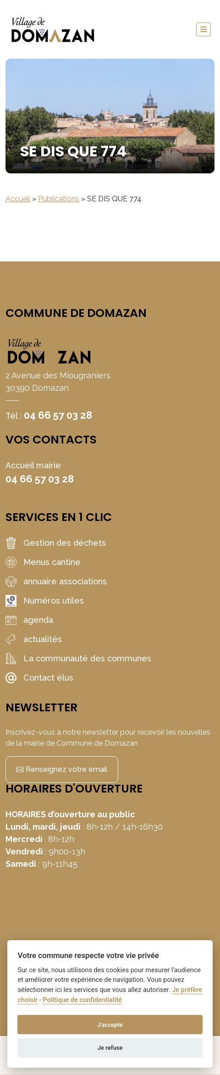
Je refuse (109, 1047)
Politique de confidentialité (82, 1000)
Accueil (18, 198)
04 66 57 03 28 (58, 415)
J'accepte (110, 1024)
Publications (58, 198)
